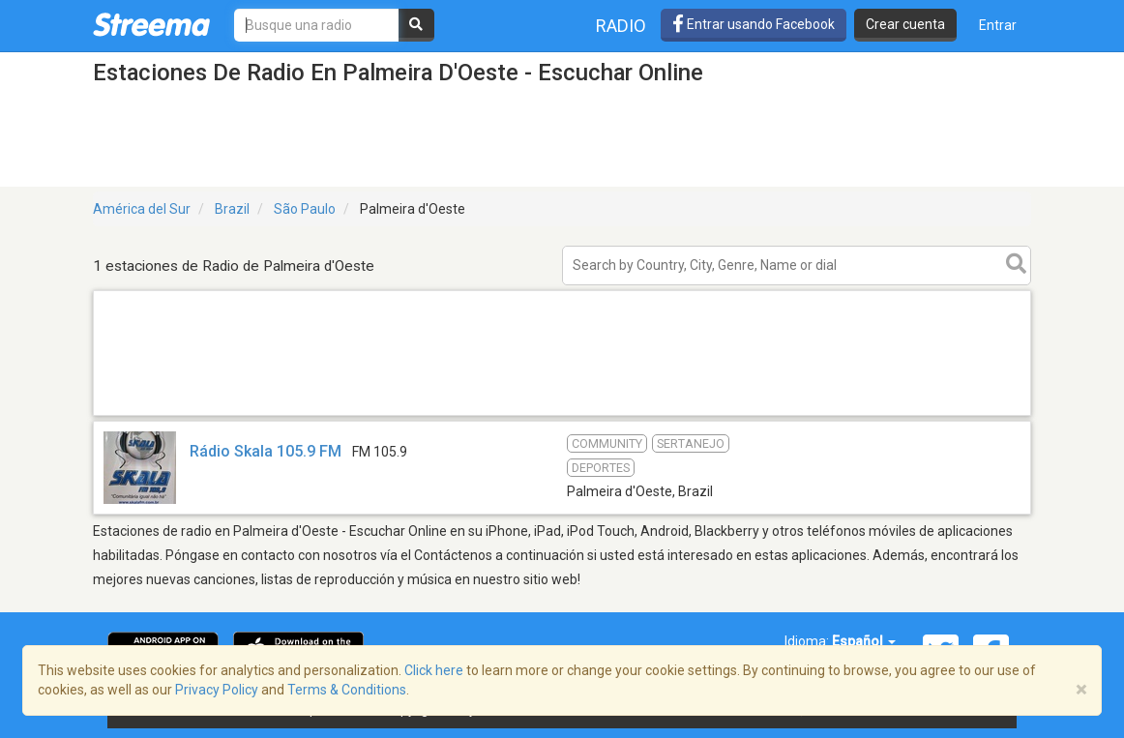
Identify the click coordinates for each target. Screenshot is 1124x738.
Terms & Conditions (346, 689)
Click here (433, 670)
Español (864, 641)
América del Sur (142, 209)
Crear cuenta (905, 24)
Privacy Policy (216, 689)
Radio (621, 25)
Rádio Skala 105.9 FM (265, 451)
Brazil (232, 209)
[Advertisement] (562, 414)
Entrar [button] (998, 25)
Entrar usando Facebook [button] (753, 24)
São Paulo (305, 209)
